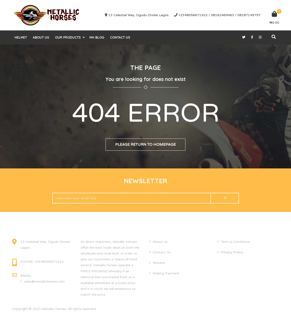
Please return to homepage (145, 144)
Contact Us (120, 37)
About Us (41, 37)
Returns (159, 263)
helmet (21, 37)
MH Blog (96, 37)
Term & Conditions (235, 242)
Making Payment (166, 273)
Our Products (68, 37)
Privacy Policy (232, 252)
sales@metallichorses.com (44, 282)
